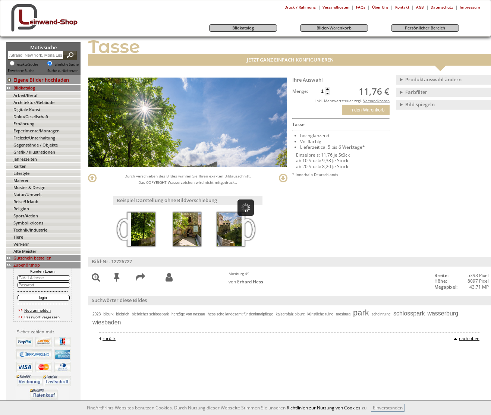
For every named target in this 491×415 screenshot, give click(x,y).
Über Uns (380, 7)
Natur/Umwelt (27, 194)
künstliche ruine (320, 314)
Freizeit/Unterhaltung (34, 138)
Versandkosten (335, 7)
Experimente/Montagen (36, 130)
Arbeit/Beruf (25, 95)
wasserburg (442, 313)
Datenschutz (442, 7)
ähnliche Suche (67, 64)
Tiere (18, 237)
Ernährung (23, 123)
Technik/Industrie (30, 230)
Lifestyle (21, 173)
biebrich (122, 314)
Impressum (470, 7)
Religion (21, 208)
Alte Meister (25, 251)
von (246, 282)
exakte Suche (27, 64)
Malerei (20, 180)
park (361, 312)
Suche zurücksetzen (63, 71)
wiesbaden (106, 322)
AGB (420, 7)
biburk (108, 314)
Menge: (300, 91)
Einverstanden (388, 408)
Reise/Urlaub (25, 201)
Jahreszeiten (25, 159)
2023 (96, 314)
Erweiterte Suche (21, 71)
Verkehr (21, 244)
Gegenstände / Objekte (35, 145)
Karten (19, 166)
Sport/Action (25, 215)
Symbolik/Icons (28, 223)
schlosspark (409, 313)
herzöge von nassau (188, 314)
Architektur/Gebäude (33, 102)
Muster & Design (29, 187)
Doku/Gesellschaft (30, 116)
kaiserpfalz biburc (290, 314)
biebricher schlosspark (150, 314)
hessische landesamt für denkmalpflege (240, 314)
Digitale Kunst (26, 109)
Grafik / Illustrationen (34, 152)
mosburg (343, 314)
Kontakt (402, 7)
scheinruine (381, 314)
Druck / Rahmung (300, 7)
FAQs (360, 7)
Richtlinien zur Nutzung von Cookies (324, 408)
